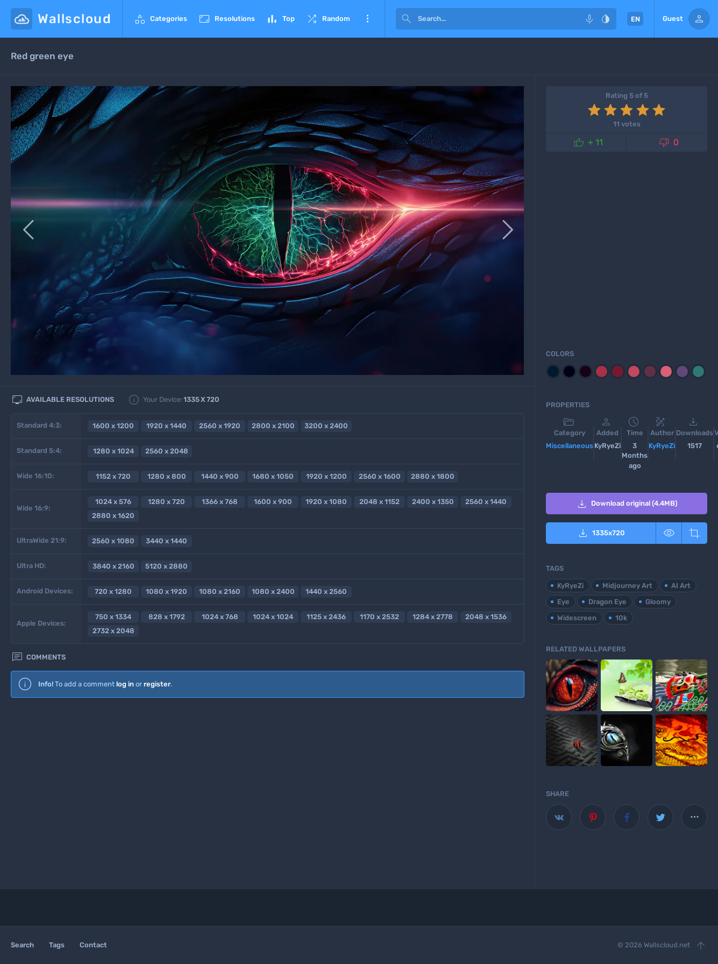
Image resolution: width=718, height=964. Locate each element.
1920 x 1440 (166, 426)
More (367, 19)
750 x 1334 (113, 617)
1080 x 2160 (219, 591)
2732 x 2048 (113, 631)
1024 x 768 (220, 617)
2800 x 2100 (273, 426)
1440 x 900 (220, 476)
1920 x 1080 (326, 502)
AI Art (681, 586)
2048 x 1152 (379, 502)
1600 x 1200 (113, 426)
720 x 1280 (113, 591)
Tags (57, 945)
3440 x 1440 (166, 541)
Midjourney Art (627, 586)
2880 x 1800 (432, 476)
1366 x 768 (220, 502)
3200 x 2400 (326, 426)
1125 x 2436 (326, 617)
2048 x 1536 (486, 617)
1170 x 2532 (379, 617)
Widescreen (576, 618)
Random (327, 19)
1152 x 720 (113, 476)
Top (280, 19)
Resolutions (226, 19)
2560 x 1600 (380, 476)
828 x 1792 (166, 617)
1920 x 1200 (326, 476)
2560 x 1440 (486, 502)
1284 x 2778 (433, 617)
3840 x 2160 (113, 566)
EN (635, 19)
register (157, 684)
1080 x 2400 (273, 591)
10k (621, 618)
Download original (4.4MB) (626, 504)
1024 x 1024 (273, 617)
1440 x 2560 (326, 591)
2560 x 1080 (113, 541)
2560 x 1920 (219, 426)
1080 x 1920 (166, 591)
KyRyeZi (662, 446)
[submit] (406, 19)
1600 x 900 (273, 502)
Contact (93, 945)
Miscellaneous (569, 446)
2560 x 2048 (166, 451)
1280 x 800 (166, 476)
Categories (160, 19)
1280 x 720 (166, 502)
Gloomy (658, 602)
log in (125, 684)
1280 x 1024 (113, 451)
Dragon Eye (607, 602)
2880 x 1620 (113, 516)
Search (22, 945)
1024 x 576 (113, 502)
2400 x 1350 (433, 502)
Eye (563, 602)
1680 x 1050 (273, 476)
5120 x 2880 (166, 566)
